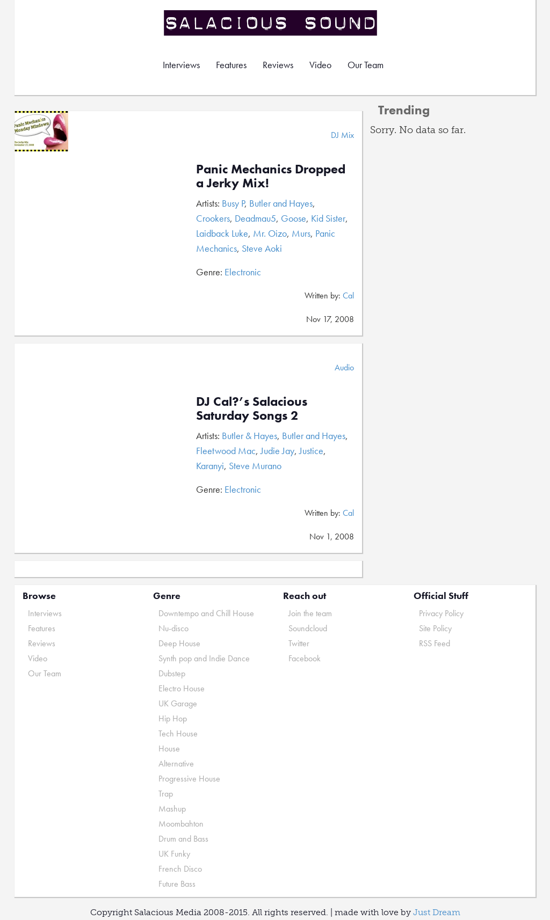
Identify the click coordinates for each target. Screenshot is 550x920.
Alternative (176, 763)
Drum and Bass (183, 838)
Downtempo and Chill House (206, 613)
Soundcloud (307, 628)
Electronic (243, 272)
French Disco (180, 868)
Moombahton (181, 823)
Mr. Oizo (270, 233)
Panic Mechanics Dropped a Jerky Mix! (270, 175)
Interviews (181, 65)
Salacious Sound (271, 23)
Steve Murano (255, 465)
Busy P (233, 203)
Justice (311, 450)
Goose (293, 218)
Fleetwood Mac (226, 450)
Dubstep (171, 673)
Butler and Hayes (281, 203)
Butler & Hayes (249, 435)
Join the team (310, 613)
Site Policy (435, 628)
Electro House (181, 688)
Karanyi (210, 465)
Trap (165, 793)
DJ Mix (342, 135)
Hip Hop (172, 718)
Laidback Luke (222, 233)
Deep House (179, 643)
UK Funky (174, 853)
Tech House (178, 733)
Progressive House (189, 778)
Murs (301, 233)
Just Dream (436, 912)
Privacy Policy (441, 613)
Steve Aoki (262, 248)
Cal (348, 295)
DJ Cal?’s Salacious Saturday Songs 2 (251, 408)
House (169, 748)
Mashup (172, 808)
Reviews (278, 65)
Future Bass (177, 883)
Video (320, 65)
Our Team (365, 65)
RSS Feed (434, 643)
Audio (344, 367)
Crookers (213, 218)
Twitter (298, 643)
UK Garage (177, 703)
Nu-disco (173, 628)
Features (231, 65)
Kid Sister (328, 218)
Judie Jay (277, 450)
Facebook (304, 658)
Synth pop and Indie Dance (204, 658)
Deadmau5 (255, 218)
